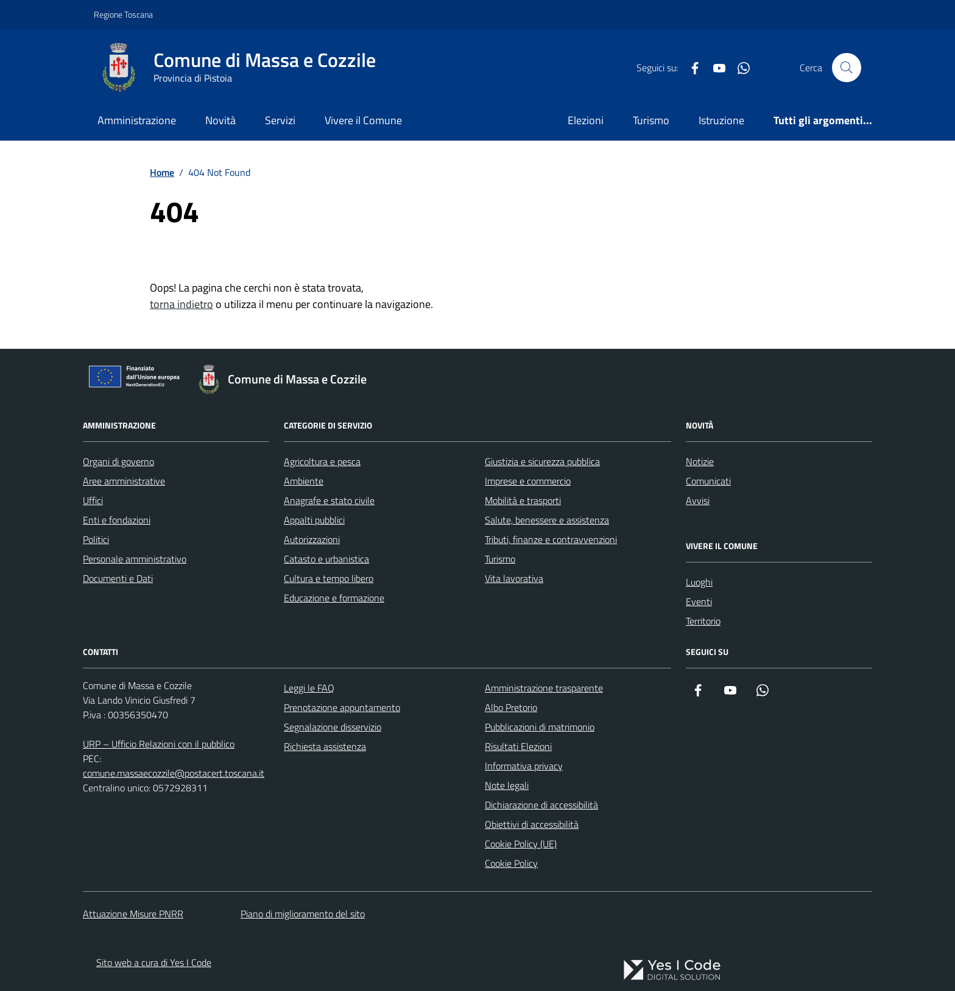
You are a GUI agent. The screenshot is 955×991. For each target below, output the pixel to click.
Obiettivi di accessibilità (532, 824)
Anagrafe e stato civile (329, 500)
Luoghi (699, 582)
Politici (96, 539)
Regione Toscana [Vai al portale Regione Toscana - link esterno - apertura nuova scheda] (123, 14)
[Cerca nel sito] (846, 67)
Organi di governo (118, 461)
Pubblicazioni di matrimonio (539, 727)
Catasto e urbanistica (326, 559)
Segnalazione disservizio (332, 727)
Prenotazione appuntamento (342, 707)
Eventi (699, 601)
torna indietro (181, 304)
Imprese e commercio (528, 481)
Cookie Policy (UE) (521, 843)
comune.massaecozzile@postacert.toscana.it (173, 773)
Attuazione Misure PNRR (133, 913)
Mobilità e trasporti (523, 500)
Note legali (507, 785)
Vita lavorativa (514, 578)
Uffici (93, 500)
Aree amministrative (124, 481)
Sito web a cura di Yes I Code (153, 962)
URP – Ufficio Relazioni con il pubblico (158, 744)
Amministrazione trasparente (544, 688)
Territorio (703, 621)
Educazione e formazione (334, 597)
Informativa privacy (524, 765)
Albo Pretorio (511, 707)
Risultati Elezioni (518, 746)
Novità (220, 120)
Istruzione (721, 120)
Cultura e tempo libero (328, 578)
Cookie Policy (511, 863)
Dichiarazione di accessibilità (541, 804)
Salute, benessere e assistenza (547, 520)
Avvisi (698, 500)
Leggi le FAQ (309, 688)
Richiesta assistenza (325, 746)
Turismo (651, 120)
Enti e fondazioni (116, 520)
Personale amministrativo (134, 559)
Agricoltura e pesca (322, 461)
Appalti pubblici (314, 520)
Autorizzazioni (312, 539)
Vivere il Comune (363, 120)
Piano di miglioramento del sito (303, 913)
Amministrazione (136, 120)
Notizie (700, 461)
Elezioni (586, 120)
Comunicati (708, 481)
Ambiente (303, 481)
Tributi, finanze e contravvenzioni (551, 539)
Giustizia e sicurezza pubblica (542, 461)
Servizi (280, 120)
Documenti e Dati (118, 578)
